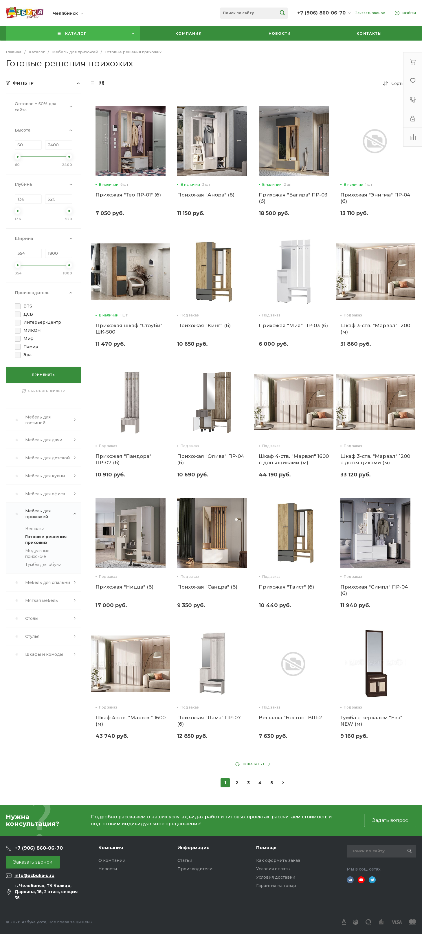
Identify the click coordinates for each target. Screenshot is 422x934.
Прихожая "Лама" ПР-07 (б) (209, 721)
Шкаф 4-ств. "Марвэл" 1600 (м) (131, 721)
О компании (111, 860)
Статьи (184, 860)
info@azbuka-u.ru (34, 875)
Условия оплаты (273, 868)
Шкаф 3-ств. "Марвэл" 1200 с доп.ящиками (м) (375, 459)
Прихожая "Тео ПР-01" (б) (128, 195)
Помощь (266, 847)
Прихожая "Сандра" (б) (207, 587)
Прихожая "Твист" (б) (286, 587)
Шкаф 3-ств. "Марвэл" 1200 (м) (375, 329)
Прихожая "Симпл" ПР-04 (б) (374, 590)
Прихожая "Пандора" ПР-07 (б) (123, 459)
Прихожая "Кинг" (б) (204, 325)
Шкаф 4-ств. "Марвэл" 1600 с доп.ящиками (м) (294, 459)
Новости (107, 868)
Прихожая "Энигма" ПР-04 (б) (375, 198)
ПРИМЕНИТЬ (43, 375)
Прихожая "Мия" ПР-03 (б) (293, 325)
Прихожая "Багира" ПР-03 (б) (293, 198)
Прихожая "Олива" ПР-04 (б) (210, 459)
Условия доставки (275, 877)
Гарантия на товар (276, 885)
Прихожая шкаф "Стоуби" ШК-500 (129, 329)
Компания (110, 847)
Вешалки (34, 528)
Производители (194, 868)
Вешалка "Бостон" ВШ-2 (290, 717)
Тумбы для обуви (43, 564)
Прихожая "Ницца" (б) (124, 587)
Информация (193, 847)
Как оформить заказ (278, 860)
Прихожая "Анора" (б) (205, 195)
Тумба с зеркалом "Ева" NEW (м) (371, 721)
